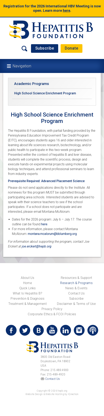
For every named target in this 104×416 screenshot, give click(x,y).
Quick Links (27, 288)
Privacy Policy (52, 309)
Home (27, 283)
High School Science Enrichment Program (45, 93)
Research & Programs (76, 283)
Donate (71, 48)
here (66, 10)
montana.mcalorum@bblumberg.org (52, 234)
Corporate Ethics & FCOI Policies (52, 314)
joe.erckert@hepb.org (36, 246)
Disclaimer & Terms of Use (76, 304)
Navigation (22, 66)
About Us (27, 278)
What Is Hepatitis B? (27, 293)
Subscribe (44, 48)
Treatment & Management (27, 304)
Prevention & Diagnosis (27, 298)
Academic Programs (31, 83)
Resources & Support (76, 278)
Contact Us (76, 293)
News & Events (76, 288)
